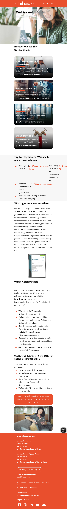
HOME (9, 42)
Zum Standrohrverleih (28, 146)
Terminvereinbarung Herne (30, 449)
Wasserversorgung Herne (39, 167)
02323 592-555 (23, 477)
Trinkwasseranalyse (43, 184)
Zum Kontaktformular (28, 488)
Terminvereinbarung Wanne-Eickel (33, 462)
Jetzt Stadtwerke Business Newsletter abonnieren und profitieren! (33, 399)
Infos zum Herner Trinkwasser (31, 75)
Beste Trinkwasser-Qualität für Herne (34, 98)
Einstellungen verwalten (29, 495)
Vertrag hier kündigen (29, 469)
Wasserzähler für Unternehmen (31, 122)
